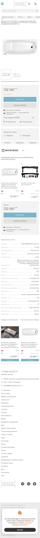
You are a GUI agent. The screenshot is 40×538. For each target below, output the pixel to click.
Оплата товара (6, 453)
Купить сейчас (20, 105)
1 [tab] (20, 81)
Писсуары (5, 441)
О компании (5, 390)
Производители (7, 406)
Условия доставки (8, 447)
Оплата (7, 143)
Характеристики (8, 240)
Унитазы (4, 409)
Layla (23, 150)
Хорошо (20, 530)
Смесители (5, 400)
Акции (3, 450)
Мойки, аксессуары (8, 428)
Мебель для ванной (8, 397)
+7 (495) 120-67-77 (9, 372)
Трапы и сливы (6, 434)
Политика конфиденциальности (13, 505)
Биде (3, 438)
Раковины (5, 403)
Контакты (4, 466)
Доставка (20, 143)
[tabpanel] (6, 75)
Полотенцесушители (9, 431)
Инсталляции (6, 416)
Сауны (3, 444)
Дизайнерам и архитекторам (12, 460)
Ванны (3, 419)
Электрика (5, 472)
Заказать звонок (7, 374)
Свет (3, 476)
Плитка (4, 412)
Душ (2, 425)
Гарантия (32, 143)
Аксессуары (5, 393)
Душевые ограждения (9, 422)
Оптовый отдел (7, 463)
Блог (3, 469)
